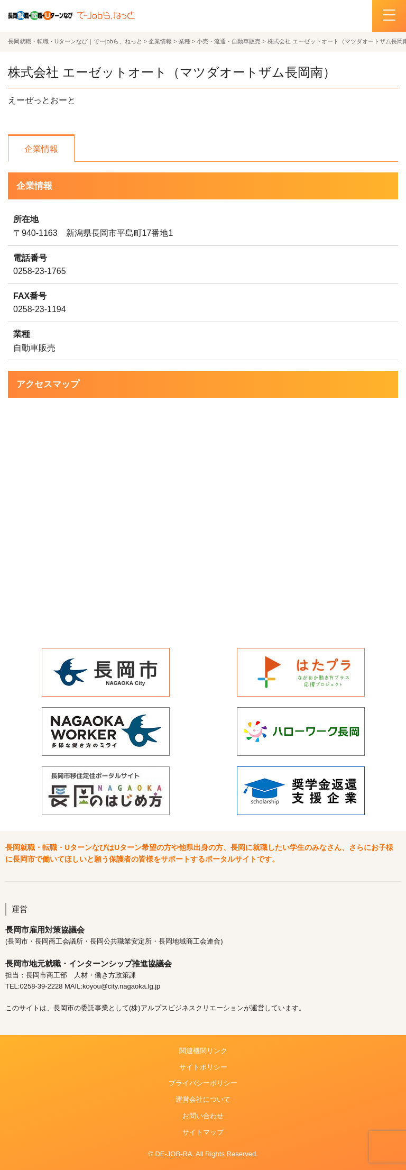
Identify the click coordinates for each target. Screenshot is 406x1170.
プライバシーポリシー (203, 1083)
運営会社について (203, 1099)
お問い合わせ (203, 1116)
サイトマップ (203, 1132)
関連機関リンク (203, 1051)
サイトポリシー (203, 1067)
